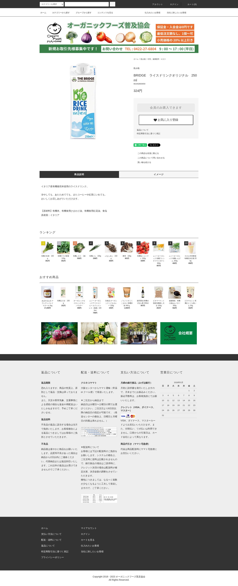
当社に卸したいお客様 (174, 13)
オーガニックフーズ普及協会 (130, 576)
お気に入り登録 (166, 120)
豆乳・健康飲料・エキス (157, 59)
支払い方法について (51, 534)
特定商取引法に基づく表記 (148, 133)
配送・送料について (51, 540)
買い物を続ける (142, 162)
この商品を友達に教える (146, 153)
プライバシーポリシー (52, 557)
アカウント (155, 4)
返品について (143, 130)
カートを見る (88, 540)
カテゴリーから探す (59, 13)
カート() (190, 4)
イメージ (159, 174)
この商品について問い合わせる (149, 158)
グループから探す (81, 13)
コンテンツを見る (103, 13)
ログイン (172, 4)
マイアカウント (89, 528)
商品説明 (79, 174)
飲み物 (143, 59)
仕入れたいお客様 (150, 13)
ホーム (43, 13)
